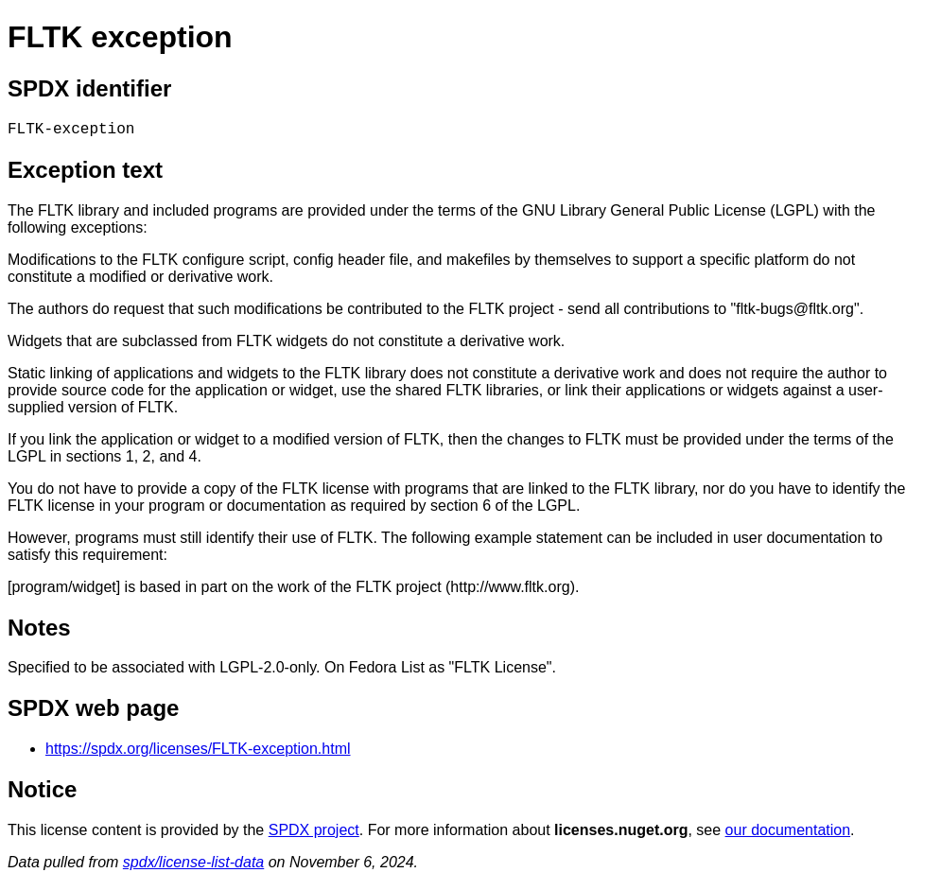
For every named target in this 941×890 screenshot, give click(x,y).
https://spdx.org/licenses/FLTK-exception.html (198, 752)
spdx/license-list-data (193, 866)
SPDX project (314, 834)
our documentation (788, 834)
